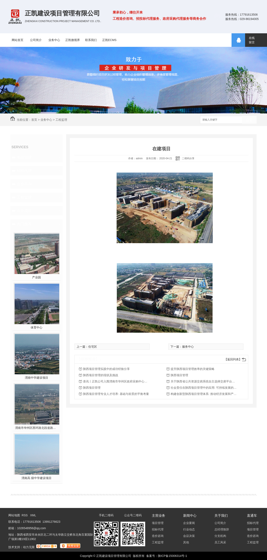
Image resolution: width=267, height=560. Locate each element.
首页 (34, 119)
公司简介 (36, 40)
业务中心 (54, 40)
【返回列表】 (233, 359)
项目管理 (24, 157)
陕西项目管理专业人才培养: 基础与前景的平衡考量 (116, 394)
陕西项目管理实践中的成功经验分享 (106, 369)
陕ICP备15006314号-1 (172, 556)
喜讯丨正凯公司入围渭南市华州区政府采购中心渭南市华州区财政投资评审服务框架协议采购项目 (116, 381)
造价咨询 (24, 184)
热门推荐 (24, 224)
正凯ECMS (109, 40)
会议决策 (189, 536)
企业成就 (24, 211)
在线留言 (252, 40)
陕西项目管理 (179, 375)
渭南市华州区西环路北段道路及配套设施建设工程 (36, 427)
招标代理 (24, 171)
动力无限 (29, 547)
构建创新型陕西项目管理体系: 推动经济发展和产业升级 (204, 394)
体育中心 (36, 327)
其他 (186, 542)
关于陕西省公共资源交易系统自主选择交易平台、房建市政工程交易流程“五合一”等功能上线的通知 (204, 381)
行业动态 (189, 529)
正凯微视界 (72, 40)
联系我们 (91, 40)
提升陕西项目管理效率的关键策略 (192, 369)
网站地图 (14, 515)
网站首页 (17, 40)
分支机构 (220, 536)
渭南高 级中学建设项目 (36, 478)
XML (33, 515)
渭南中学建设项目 (36, 377)
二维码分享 (188, 158)
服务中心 (188, 346)
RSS (25, 515)
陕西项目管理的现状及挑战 (100, 375)
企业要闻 (189, 523)
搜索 (249, 120)
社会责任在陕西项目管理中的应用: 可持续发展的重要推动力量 (204, 387)
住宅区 (92, 346)
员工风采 (220, 542)
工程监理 (61, 119)
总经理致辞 (221, 529)
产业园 (36, 277)
